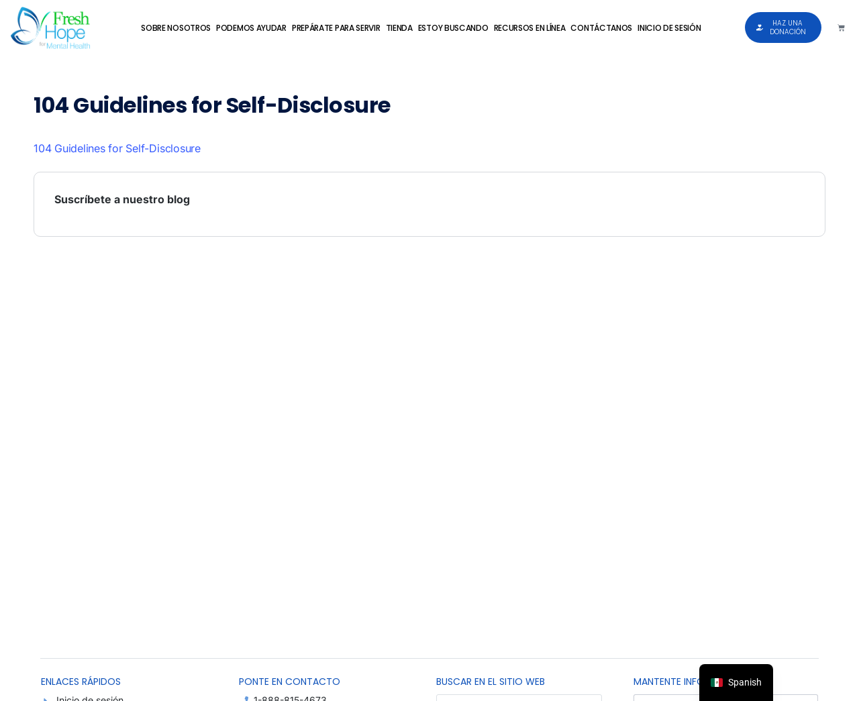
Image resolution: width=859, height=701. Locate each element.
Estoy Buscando (453, 28)
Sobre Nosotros (176, 28)
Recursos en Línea (530, 28)
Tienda (399, 28)
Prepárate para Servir (336, 28)
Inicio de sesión (669, 28)
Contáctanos (601, 28)
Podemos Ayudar (251, 28)
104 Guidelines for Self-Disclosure (117, 148)
